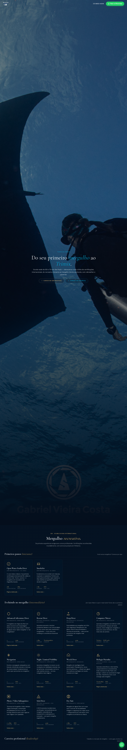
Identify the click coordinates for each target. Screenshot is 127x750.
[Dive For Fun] (6, 4)
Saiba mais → (41, 594)
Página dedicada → (13, 594)
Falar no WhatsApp (115, 3)
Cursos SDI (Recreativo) (51, 280)
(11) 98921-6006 (98, 4)
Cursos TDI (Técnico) (77, 280)
